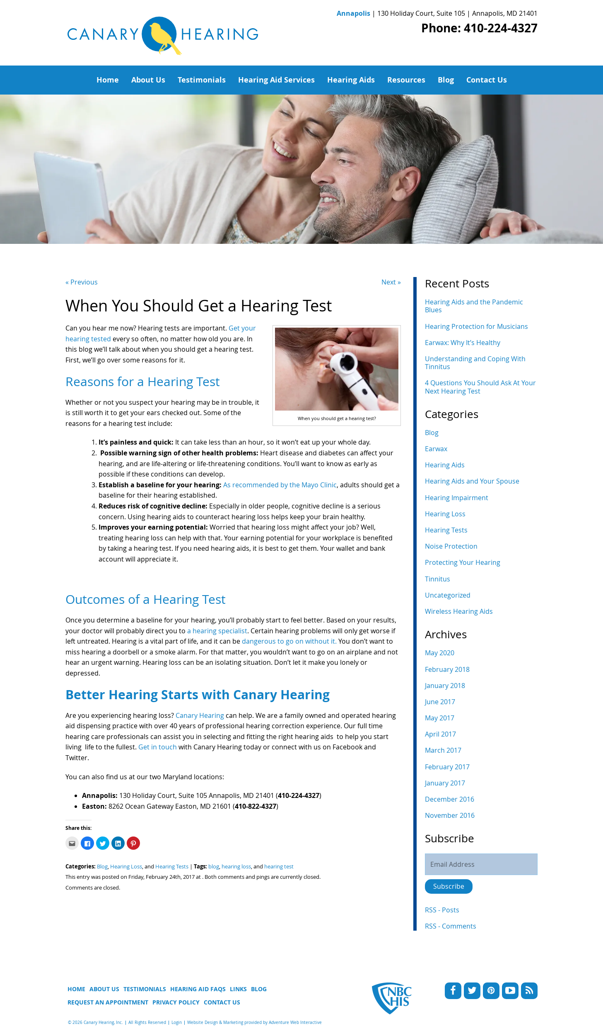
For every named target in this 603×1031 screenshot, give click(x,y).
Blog (446, 80)
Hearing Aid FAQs (198, 989)
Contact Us (486, 80)
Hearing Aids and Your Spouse (472, 481)
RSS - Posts (442, 909)
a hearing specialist (217, 630)
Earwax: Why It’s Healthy (462, 342)
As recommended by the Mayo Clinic (280, 484)
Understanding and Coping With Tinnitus (475, 362)
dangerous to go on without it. (289, 641)
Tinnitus (437, 579)
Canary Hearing (200, 715)
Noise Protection (451, 546)
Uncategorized (447, 595)
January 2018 (445, 685)
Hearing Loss (126, 866)
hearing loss (236, 866)
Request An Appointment (108, 1002)
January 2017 (445, 783)
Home (107, 80)
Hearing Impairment (456, 497)
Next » (391, 282)
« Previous (81, 282)
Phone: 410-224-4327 (479, 28)
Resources (406, 80)
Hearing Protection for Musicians (476, 326)
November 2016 (450, 815)
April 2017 (440, 734)
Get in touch (157, 746)
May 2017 (439, 717)
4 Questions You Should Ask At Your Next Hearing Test (480, 386)
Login (176, 1022)
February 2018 (447, 669)
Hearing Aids (351, 80)
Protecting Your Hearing (462, 562)
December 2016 (449, 799)
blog (213, 866)
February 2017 (447, 766)
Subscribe (448, 886)
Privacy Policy (176, 1002)
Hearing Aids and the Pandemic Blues (474, 305)
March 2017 (443, 750)
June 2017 (440, 701)
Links (238, 989)
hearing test (279, 866)
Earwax (436, 448)
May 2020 (439, 652)
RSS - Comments (450, 926)
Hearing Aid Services (276, 80)
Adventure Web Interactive (295, 1022)
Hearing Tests (171, 866)
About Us (148, 80)
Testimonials (202, 80)
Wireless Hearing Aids (459, 611)
